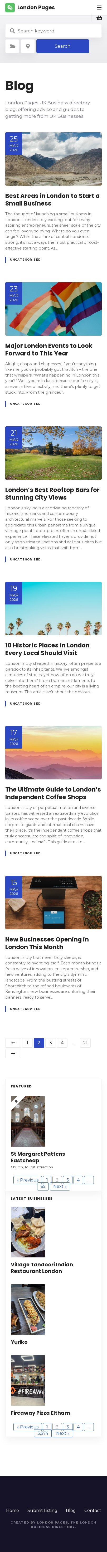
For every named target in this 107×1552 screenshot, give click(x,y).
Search (63, 46)
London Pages (36, 7)
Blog (71, 1510)
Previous (13, 1043)
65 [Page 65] (43, 1186)
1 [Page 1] (27, 1042)
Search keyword (12, 31)
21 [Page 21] (85, 1042)
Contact (92, 1510)
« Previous (27, 1180)
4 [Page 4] (62, 1042)
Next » (60, 1186)
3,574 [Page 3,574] (42, 1433)
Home (12, 1510)
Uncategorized (25, 259)
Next (13, 1053)
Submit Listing (42, 1510)
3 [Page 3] (50, 1042)
